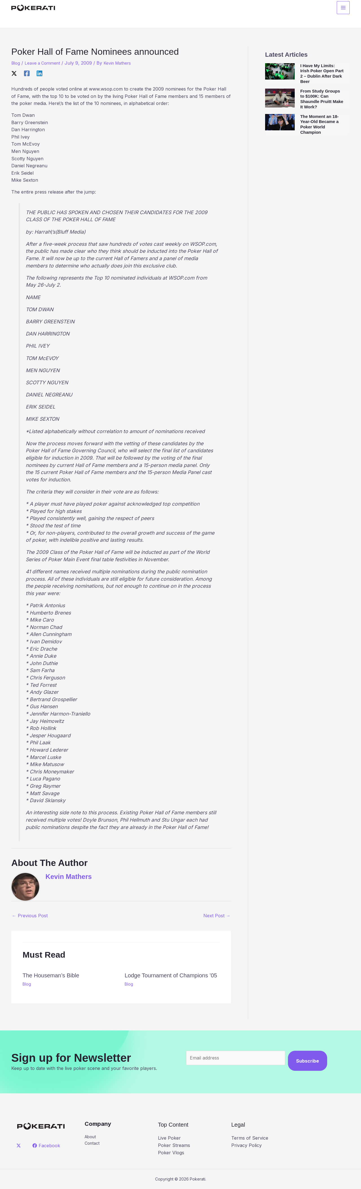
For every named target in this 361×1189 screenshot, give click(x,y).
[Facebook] (27, 73)
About (91, 1137)
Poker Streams (174, 1145)
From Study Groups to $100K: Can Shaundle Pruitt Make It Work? (322, 99)
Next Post (216, 915)
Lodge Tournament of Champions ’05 (171, 975)
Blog (16, 63)
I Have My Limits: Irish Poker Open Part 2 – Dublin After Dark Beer (322, 73)
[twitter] (20, 1145)
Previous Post (30, 915)
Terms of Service (249, 1138)
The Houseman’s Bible (51, 975)
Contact (93, 1144)
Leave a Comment (44, 63)
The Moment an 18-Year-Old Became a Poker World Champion (319, 124)
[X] (14, 73)
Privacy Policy (246, 1145)
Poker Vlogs (171, 1152)
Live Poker (169, 1138)
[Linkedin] (39, 73)
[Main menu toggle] (343, 8)
